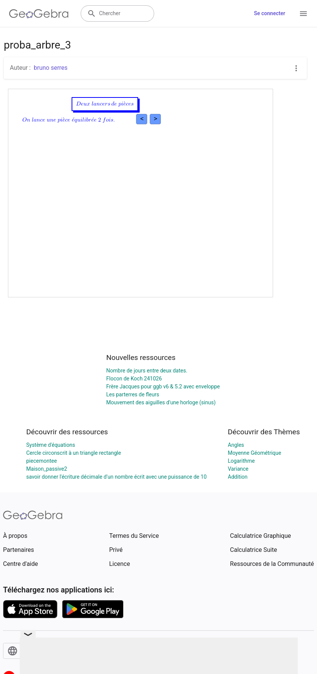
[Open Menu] (303, 13)
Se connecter (269, 13)
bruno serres (50, 67)
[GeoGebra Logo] (39, 13)
